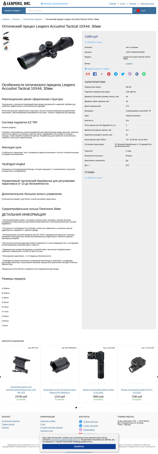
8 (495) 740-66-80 (90, 426)
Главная (112, 4)
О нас (122, 4)
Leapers (129, 63)
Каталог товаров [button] (14, 11)
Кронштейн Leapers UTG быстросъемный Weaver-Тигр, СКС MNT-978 (21, 390)
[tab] (76, 407)
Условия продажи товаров (51, 428)
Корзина (132, 4)
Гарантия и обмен (48, 421)
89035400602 (89, 430)
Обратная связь (147, 4)
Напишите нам (46, 431)
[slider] (21, 383)
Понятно (79, 446)
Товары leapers (8, 424)
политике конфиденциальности (65, 440)
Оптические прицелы (32, 19)
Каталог (16, 19)
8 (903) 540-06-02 (90, 422)
